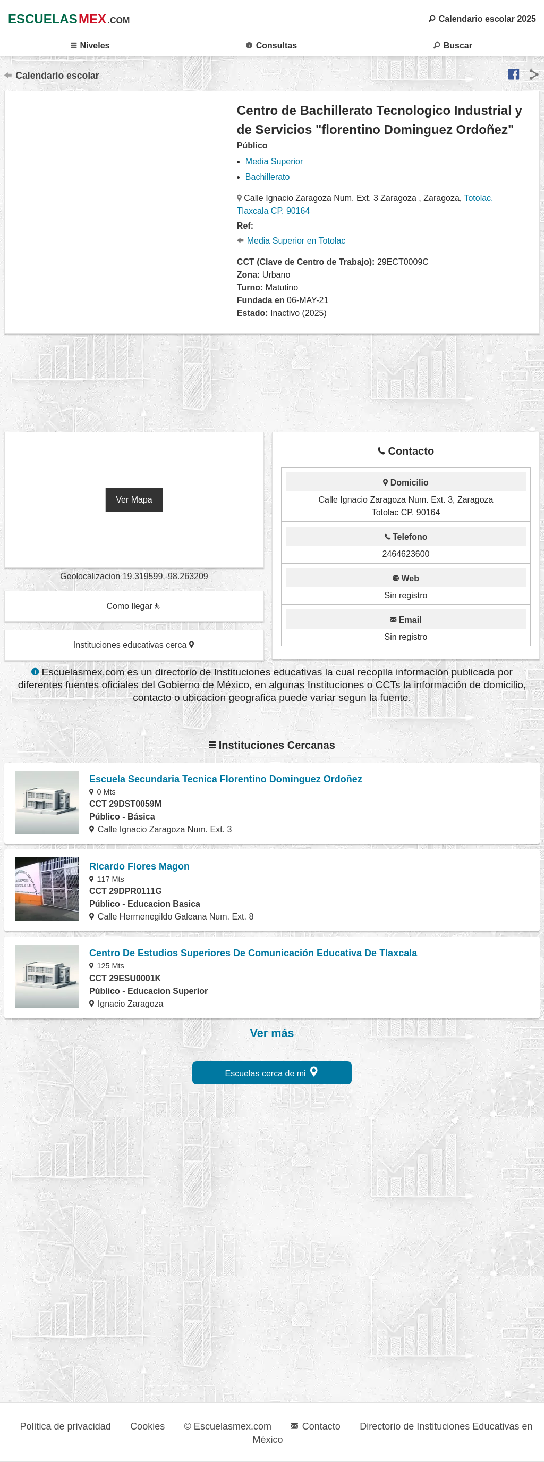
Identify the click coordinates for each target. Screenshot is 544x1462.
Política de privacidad (65, 1426)
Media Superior (274, 161)
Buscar (453, 45)
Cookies (147, 1426)
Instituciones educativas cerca (133, 644)
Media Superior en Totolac (291, 240)
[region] (121, 193)
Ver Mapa (134, 499)
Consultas (271, 45)
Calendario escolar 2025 (482, 18)
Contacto (315, 1426)
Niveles (90, 45)
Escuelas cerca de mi (271, 1072)
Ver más (272, 1033)
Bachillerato (267, 176)
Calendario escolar (51, 75)
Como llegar (133, 606)
